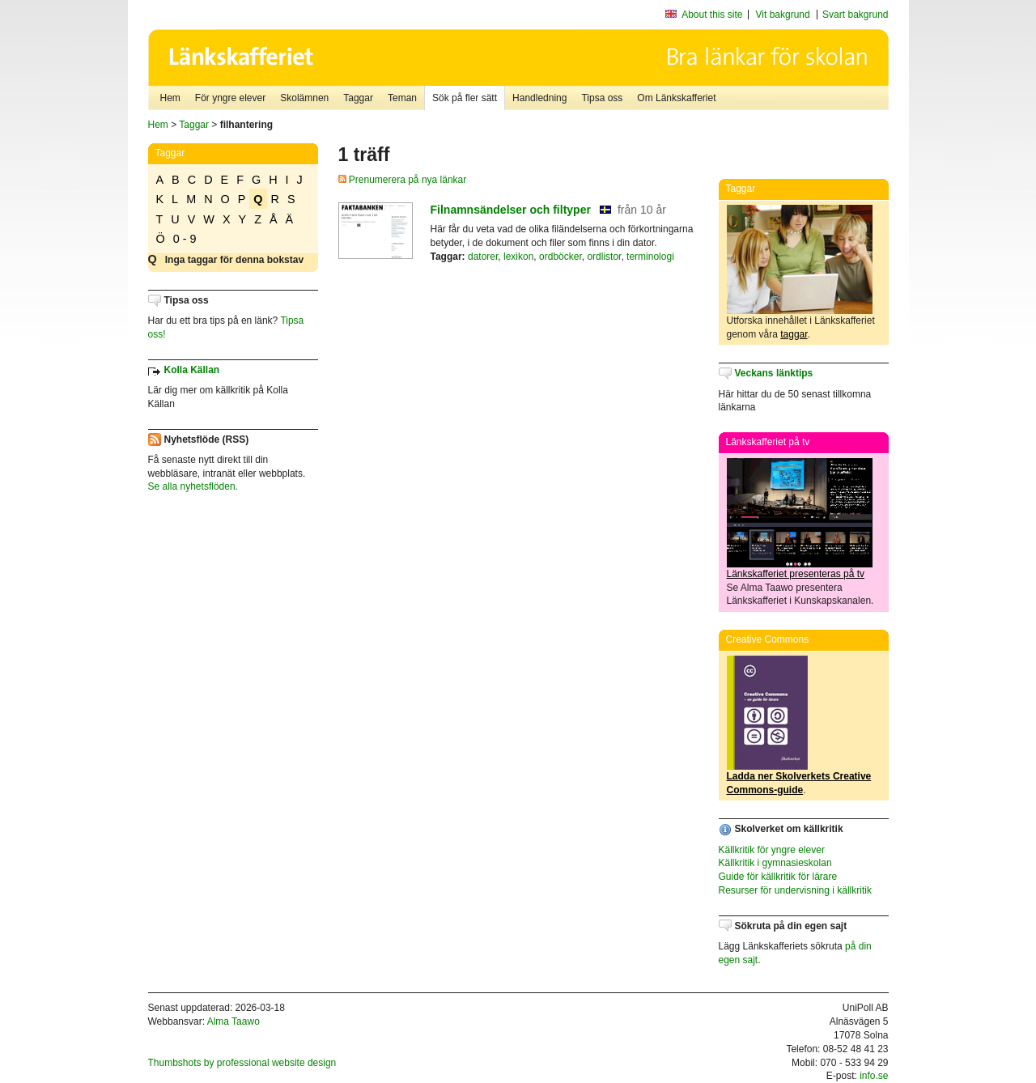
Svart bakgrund (855, 14)
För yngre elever (230, 98)
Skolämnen (304, 98)
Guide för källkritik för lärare (778, 876)
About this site (711, 14)
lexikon (518, 256)
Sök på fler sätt (464, 98)
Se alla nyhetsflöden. (193, 486)
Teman (402, 98)
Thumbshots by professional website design (242, 1062)
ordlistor (604, 256)
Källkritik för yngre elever (772, 850)
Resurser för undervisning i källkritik (795, 890)
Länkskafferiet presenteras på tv (796, 574)
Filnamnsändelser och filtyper (511, 209)
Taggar (358, 98)
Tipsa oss (601, 98)
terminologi (650, 256)
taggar (793, 334)
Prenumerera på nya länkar (402, 179)
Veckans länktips (774, 373)
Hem (170, 98)
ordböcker (560, 256)
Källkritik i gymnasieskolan (775, 863)
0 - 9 (185, 238)
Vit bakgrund (783, 14)
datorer (483, 256)
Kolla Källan (192, 370)
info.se (874, 1075)
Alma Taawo (233, 1021)
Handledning (539, 98)
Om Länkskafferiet (676, 98)
